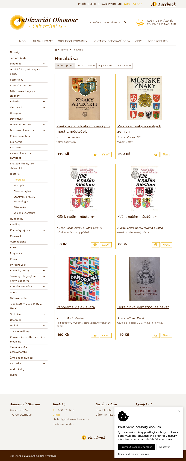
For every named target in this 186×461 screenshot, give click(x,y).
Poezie (14, 247)
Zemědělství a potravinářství (18, 349)
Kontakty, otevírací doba (111, 41)
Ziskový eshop (160, 455)
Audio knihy (17, 369)
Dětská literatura (20, 124)
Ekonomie (16, 141)
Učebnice (15, 319)
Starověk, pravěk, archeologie (24, 199)
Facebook (167, 4)
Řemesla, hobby (19, 270)
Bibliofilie (15, 63)
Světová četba (18, 298)
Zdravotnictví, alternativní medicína (26, 339)
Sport (13, 292)
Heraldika (19, 179)
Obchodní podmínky (72, 41)
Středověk (20, 207)
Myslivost (15, 236)
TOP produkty (158, 41)
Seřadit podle (65, 65)
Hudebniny (16, 218)
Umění (14, 325)
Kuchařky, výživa (20, 230)
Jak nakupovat (42, 41)
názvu (91, 65)
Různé (13, 374)
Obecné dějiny (22, 191)
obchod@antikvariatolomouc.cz (71, 419)
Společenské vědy (21, 286)
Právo (13, 259)
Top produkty (18, 58)
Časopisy (15, 113)
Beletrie (14, 101)
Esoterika (16, 147)
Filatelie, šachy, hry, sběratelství (22, 166)
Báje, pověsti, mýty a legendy (22, 93)
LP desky (15, 363)
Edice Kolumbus (20, 136)
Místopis (19, 185)
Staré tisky (16, 79)
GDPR (139, 41)
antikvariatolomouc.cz (43, 455)
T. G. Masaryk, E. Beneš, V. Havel (26, 306)
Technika (15, 314)
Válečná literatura (24, 212)
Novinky (15, 52)
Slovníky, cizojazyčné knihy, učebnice (23, 278)
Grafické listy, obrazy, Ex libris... (25, 71)
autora (80, 65)
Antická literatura (21, 85)
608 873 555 (133, 4)
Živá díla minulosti (21, 357)
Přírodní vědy (18, 264)
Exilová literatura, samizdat (21, 155)
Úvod (22, 41)
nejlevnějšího (105, 65)
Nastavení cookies (63, 424)
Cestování (16, 107)
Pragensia (16, 253)
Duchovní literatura (22, 130)
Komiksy (15, 224)
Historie (15, 173)
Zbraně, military (19, 331)
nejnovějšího (124, 65)
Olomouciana (18, 241)
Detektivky (16, 118)
